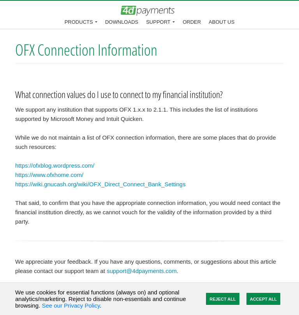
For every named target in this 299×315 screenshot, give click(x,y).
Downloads (121, 22)
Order (192, 22)
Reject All (222, 299)
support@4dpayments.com (141, 271)
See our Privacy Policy (71, 305)
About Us (221, 22)
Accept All (263, 299)
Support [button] (158, 22)
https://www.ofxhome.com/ (49, 175)
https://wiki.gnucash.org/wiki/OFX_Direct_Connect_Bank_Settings (100, 184)
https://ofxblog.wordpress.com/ (54, 165)
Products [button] (79, 22)
